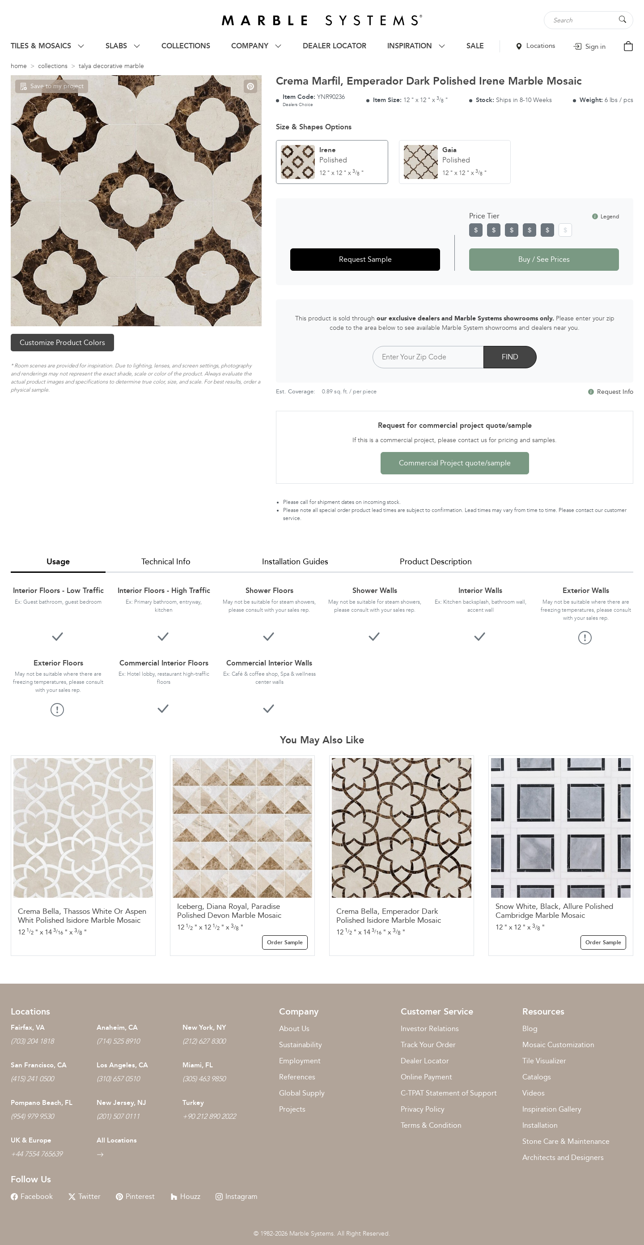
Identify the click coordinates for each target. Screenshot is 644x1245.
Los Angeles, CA (122, 1065)
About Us (294, 1028)
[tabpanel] (322, 644)
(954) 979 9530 (32, 1116)
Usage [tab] (58, 562)
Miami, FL (197, 1065)
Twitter (84, 1196)
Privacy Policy (423, 1109)
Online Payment (426, 1077)
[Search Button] (622, 19)
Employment (300, 1061)
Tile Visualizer (544, 1061)
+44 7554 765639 (36, 1154)
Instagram (237, 1196)
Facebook (32, 1196)
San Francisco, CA (39, 1065)
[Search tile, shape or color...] (588, 20)
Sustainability (300, 1044)
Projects (292, 1109)
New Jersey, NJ (121, 1103)
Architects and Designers (563, 1157)
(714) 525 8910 (118, 1041)
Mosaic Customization (558, 1044)
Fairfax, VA (28, 1027)
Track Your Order (428, 1044)
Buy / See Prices (544, 259)
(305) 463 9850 (203, 1078)
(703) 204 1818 (32, 1041)
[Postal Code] (428, 357)
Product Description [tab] (436, 562)
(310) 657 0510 (118, 1078)
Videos (533, 1093)
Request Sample (365, 259)
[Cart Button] (628, 45)
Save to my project (52, 86)
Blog (530, 1028)
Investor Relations (430, 1028)
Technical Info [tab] (166, 562)
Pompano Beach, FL (41, 1103)
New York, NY (204, 1027)
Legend (605, 216)
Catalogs (536, 1077)
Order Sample (285, 942)
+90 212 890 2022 (209, 1116)
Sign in (589, 47)
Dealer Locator (425, 1061)
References (297, 1077)
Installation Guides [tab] (295, 562)
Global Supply (302, 1093)
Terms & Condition (431, 1125)
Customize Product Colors (62, 342)
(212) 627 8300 (203, 1041)
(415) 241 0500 (32, 1078)
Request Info (610, 392)
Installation (540, 1125)
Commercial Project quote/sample (455, 463)
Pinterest (135, 1196)
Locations (535, 46)
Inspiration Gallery (551, 1109)
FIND (510, 357)
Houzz (185, 1196)
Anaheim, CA (117, 1027)
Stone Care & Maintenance (566, 1141)
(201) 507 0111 (118, 1116)
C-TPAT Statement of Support (449, 1093)
